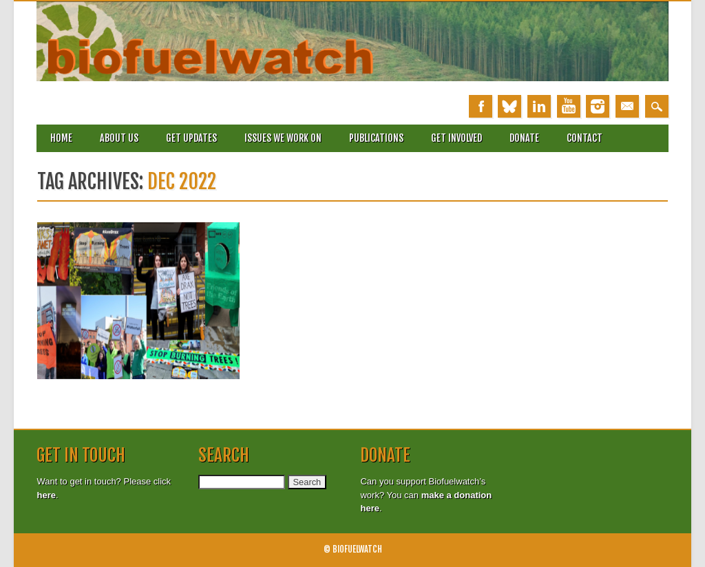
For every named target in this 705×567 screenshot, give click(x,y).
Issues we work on (283, 138)
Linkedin (539, 106)
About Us (119, 138)
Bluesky (509, 106)
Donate (524, 138)
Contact (584, 138)
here (45, 495)
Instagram (597, 106)
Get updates (191, 138)
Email (627, 106)
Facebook (480, 106)
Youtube (568, 106)
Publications (376, 138)
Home (61, 138)
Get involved (456, 138)
